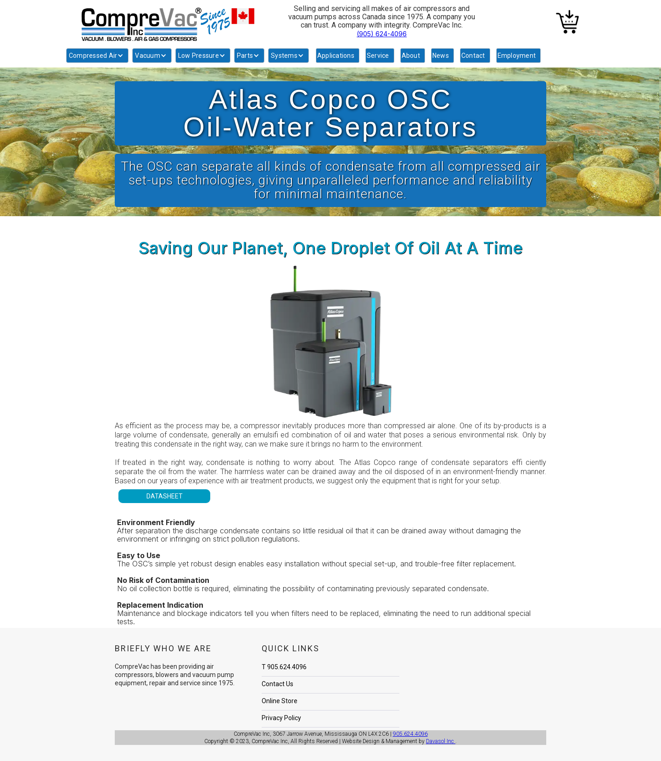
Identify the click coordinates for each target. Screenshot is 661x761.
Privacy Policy (281, 718)
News (440, 55)
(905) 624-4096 (382, 34)
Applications (335, 55)
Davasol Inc (440, 741)
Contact (473, 55)
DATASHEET (164, 496)
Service (378, 55)
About (411, 55)
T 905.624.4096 (284, 667)
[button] (97, 55)
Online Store (279, 701)
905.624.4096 (410, 734)
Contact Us (277, 684)
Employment (517, 55)
